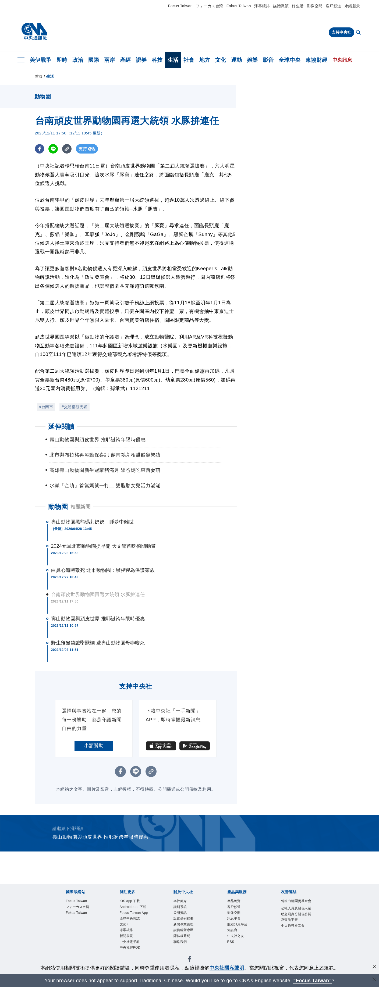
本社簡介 (182, 901)
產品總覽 (236, 901)
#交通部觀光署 (74, 407)
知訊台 (234, 936)
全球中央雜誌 (133, 936)
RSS (232, 949)
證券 (141, 60)
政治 (77, 60)
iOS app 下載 (133, 901)
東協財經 (317, 60)
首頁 (39, 76)
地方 (204, 60)
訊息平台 (236, 922)
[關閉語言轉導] (374, 980)
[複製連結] (67, 149)
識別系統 (182, 908)
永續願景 (352, 6)
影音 (268, 60)
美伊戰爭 (41, 60)
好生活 (298, 6)
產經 (125, 60)
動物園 (58, 506)
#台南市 (46, 407)
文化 (220, 60)
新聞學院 (128, 956)
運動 (236, 60)
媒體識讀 (281, 6)
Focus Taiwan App (134, 926)
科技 (157, 60)
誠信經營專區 (186, 936)
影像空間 (315, 6)
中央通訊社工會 (296, 943)
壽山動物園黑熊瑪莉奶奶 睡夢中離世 (92, 522)
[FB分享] (39, 149)
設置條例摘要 (186, 922)
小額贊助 (94, 745)
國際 (93, 60)
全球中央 (290, 60)
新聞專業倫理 (186, 929)
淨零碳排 (262, 6)
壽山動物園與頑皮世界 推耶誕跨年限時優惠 (98, 618)
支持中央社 (341, 32)
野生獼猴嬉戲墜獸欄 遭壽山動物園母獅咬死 (98, 643)
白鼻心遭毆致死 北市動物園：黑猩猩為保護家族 (103, 570)
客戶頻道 (333, 6)
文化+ (125, 942)
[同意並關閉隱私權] (374, 967)
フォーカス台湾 (209, 6)
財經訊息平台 (240, 929)
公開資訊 (182, 915)
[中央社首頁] (34, 31)
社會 (188, 60)
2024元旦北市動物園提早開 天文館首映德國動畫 (103, 546)
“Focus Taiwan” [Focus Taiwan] (312, 980)
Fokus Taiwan (238, 6)
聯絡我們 (182, 949)
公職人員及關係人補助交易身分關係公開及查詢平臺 (296, 926)
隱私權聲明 (184, 942)
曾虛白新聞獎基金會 (296, 905)
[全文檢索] (359, 33)
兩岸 (109, 60)
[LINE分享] (53, 149)
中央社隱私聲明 (227, 968)
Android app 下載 (135, 912)
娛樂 (252, 60)
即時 (62, 60)
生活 (173, 60)
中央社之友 (238, 942)
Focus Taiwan (180, 6)
